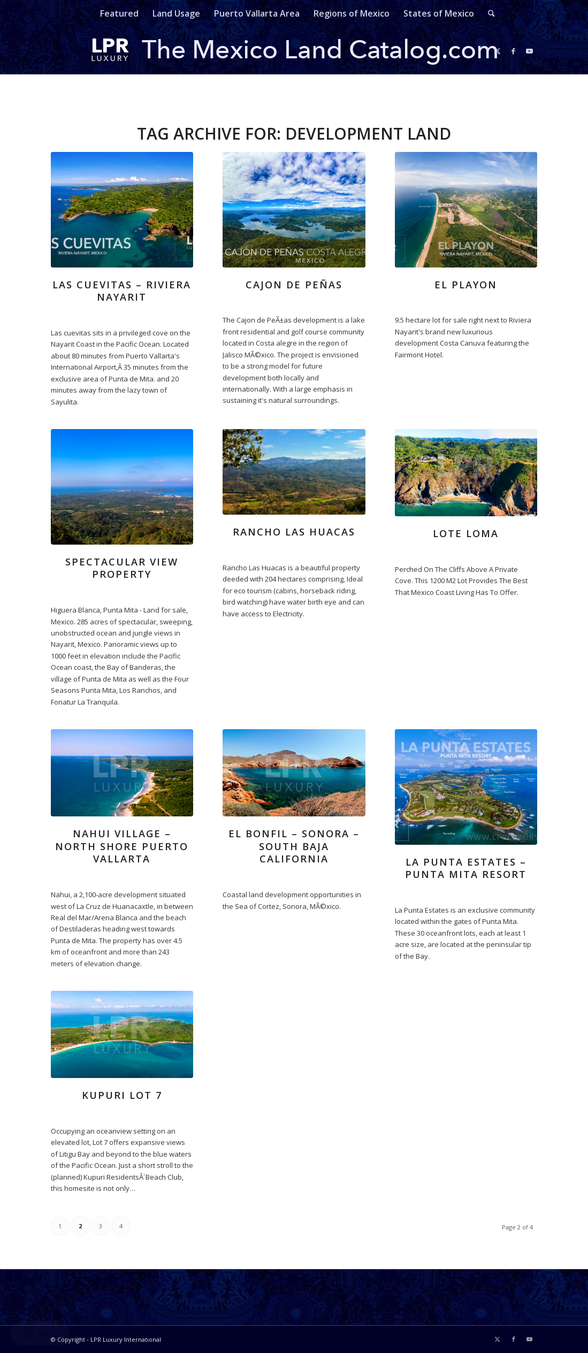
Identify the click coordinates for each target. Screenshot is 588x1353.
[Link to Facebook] (514, 51)
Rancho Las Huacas (294, 531)
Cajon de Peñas (294, 284)
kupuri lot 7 (122, 1095)
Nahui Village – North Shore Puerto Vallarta (121, 846)
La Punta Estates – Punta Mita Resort (465, 868)
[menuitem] (119, 13)
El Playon (465, 284)
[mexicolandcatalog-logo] (294, 50)
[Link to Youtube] (530, 51)
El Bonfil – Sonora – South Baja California (294, 846)
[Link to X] (498, 51)
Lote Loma (466, 533)
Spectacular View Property (121, 568)
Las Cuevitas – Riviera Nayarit (121, 291)
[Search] (488, 13)
